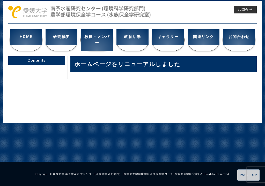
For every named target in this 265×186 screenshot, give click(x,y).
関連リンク (204, 36)
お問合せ (245, 10)
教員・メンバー (97, 36)
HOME (26, 36)
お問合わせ (239, 36)
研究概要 (61, 36)
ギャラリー (168, 36)
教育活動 (132, 36)
